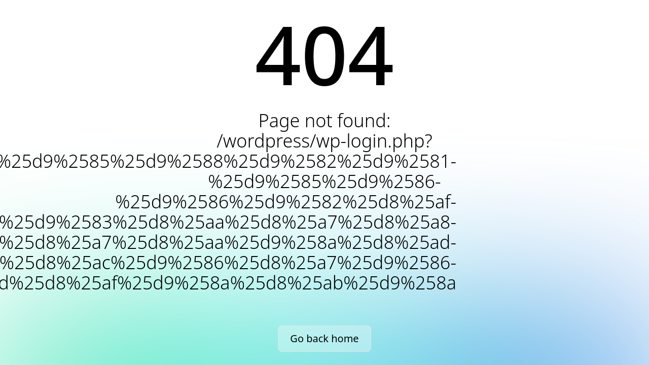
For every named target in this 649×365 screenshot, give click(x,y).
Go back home (324, 338)
